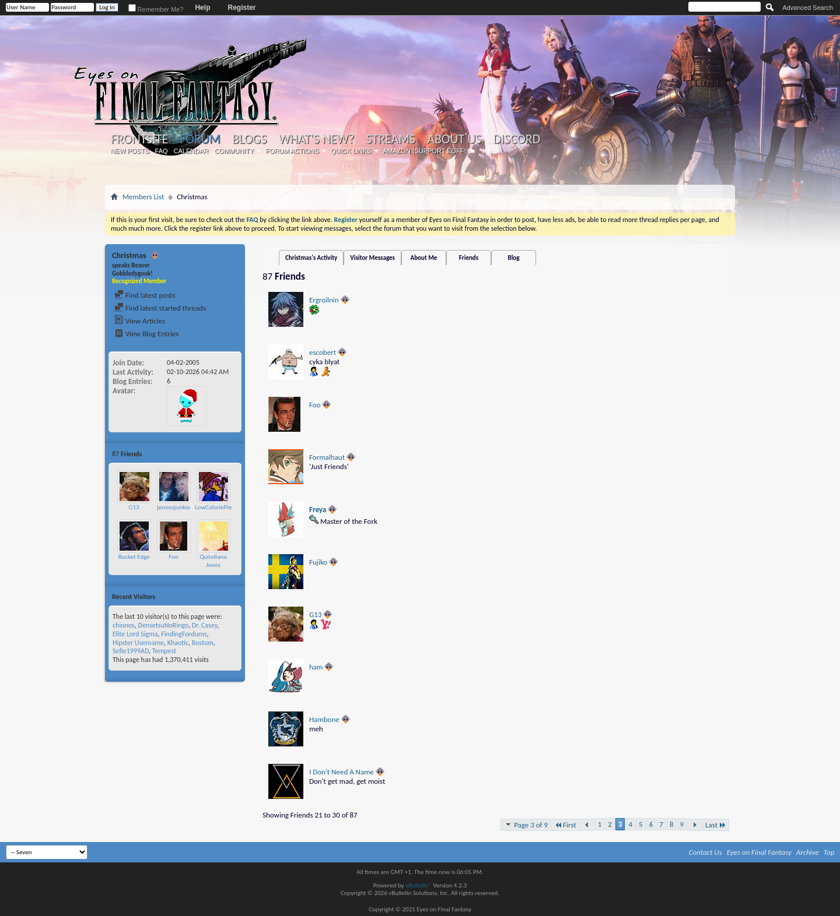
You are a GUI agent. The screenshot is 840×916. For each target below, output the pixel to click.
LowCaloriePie (213, 507)
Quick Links (351, 150)
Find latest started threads (160, 308)
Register (242, 7)
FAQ (161, 150)
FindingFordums (183, 634)
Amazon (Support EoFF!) (425, 150)
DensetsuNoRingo (163, 625)
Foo (173, 557)
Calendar (191, 150)
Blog (513, 258)
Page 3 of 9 (525, 824)
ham (316, 667)
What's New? (317, 139)
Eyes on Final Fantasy (759, 852)
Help (202, 7)
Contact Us (705, 852)
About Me (424, 258)
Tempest (164, 651)
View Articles (139, 320)
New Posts (130, 150)
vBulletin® (418, 885)
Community (234, 150)
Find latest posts (145, 295)
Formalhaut (327, 457)
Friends (468, 258)
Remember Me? (156, 9)
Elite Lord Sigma (135, 634)
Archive (807, 852)
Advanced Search (807, 7)
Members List (143, 196)
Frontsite (139, 139)
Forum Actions (292, 150)
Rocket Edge (134, 557)
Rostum (203, 643)
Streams (390, 139)
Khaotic (177, 643)
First (565, 824)
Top (829, 852)
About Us (454, 139)
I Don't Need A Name (341, 771)
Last (715, 824)
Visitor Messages (372, 258)
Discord (516, 139)
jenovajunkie (173, 507)
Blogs (249, 139)
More (230, 453)
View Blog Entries (146, 333)
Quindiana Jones (213, 561)
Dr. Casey (204, 625)
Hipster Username (138, 643)
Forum (200, 139)
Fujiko (318, 562)
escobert (322, 352)
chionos (124, 625)
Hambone (324, 719)
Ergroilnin (324, 299)
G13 (133, 507)
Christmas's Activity (311, 258)
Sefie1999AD (131, 651)
